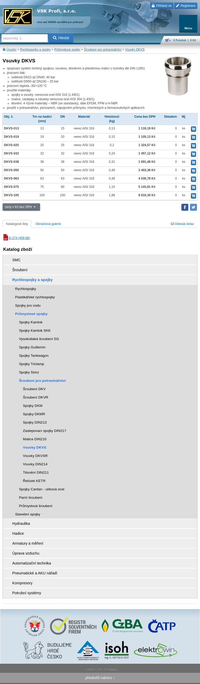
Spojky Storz (29, 372)
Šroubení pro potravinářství (103, 49)
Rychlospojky (25, 289)
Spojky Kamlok (30, 322)
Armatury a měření (27, 543)
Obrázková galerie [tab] (48, 224)
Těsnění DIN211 (36, 472)
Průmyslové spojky (67, 49)
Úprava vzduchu (25, 553)
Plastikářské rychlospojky (35, 297)
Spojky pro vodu (28, 305)
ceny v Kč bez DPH (19, 207)
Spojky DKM (32, 406)
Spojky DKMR (34, 414)
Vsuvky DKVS (135, 49)
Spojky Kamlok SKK (35, 330)
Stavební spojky (27, 514)
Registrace (186, 6)
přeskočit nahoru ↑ (100, 678)
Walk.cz (113, 669)
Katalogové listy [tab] (17, 224)
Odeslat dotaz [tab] (182, 224)
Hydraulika (21, 523)
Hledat (61, 38)
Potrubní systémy (26, 593)
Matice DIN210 (34, 439)
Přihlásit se (161, 6)
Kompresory (22, 583)
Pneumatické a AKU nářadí (34, 573)
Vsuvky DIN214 (35, 464)
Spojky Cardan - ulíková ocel (41, 489)
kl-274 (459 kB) (16, 238)
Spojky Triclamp (31, 364)
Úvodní (11, 49)
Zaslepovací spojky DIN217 (44, 431)
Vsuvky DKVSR (35, 456)
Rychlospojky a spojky (35, 49)
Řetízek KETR (34, 481)
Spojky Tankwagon (34, 356)
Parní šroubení (30, 497)
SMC (16, 260)
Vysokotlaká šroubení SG (39, 339)
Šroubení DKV (34, 389)
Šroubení (19, 270)
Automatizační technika (31, 563)
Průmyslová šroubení (35, 506)
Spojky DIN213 (35, 422)
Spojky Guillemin (32, 347)
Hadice (18, 533)
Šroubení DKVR (35, 397)
